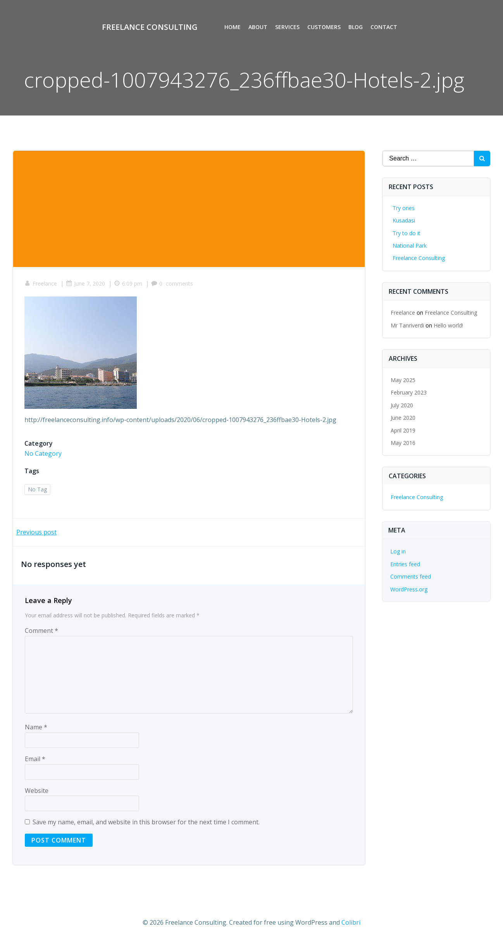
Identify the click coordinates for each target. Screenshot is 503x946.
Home (233, 27)
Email (35, 759)
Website (36, 791)
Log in (398, 551)
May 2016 (403, 442)
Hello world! (448, 325)
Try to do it (407, 233)
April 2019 (403, 430)
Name (36, 728)
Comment (41, 631)
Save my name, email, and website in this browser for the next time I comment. (146, 822)
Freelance (41, 284)
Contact (384, 27)
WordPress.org (409, 589)
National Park (410, 245)
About (258, 27)
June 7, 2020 (85, 284)
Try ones (404, 208)
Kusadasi (404, 220)
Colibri (350, 922)
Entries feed (405, 564)
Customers (324, 27)
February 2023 (409, 392)
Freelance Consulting (419, 258)
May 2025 (403, 380)
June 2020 (403, 417)
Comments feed (411, 576)
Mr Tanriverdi (407, 325)
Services (288, 27)
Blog (356, 27)
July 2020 (402, 405)
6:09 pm (128, 284)
